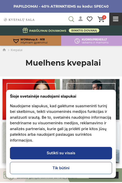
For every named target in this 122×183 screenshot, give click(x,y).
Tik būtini (61, 167)
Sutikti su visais (61, 152)
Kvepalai (16, 50)
